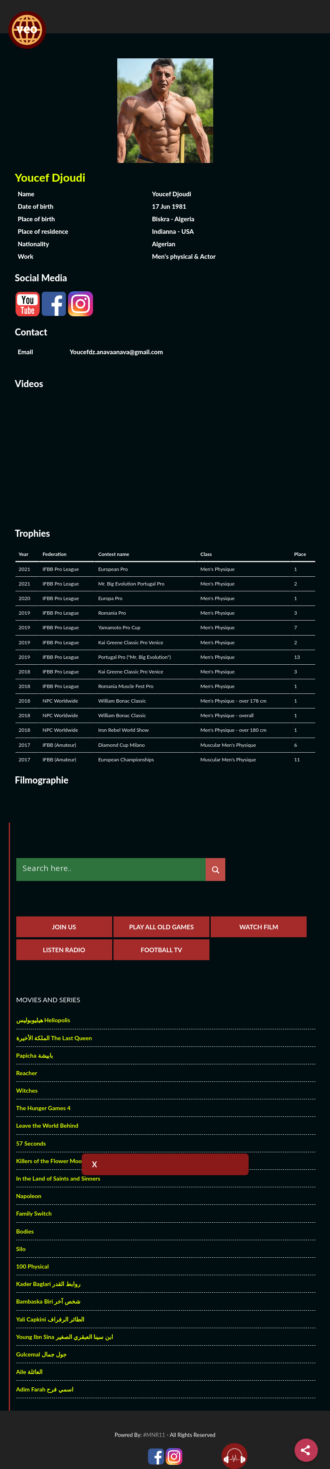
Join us (64, 927)
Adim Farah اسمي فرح (44, 1389)
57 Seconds (31, 1143)
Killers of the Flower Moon (50, 1160)
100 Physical (32, 1266)
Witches (27, 1090)
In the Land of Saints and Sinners (58, 1178)
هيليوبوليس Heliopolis (43, 1020)
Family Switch (34, 1213)
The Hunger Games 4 (43, 1107)
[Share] (306, 1450)
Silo (21, 1248)
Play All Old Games (161, 927)
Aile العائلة (29, 1371)
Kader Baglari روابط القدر (48, 1283)
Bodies (25, 1231)
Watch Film (258, 927)
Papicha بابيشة (34, 1055)
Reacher (26, 1072)
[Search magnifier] (215, 870)
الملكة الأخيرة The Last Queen (54, 1037)
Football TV (161, 949)
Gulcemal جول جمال (41, 1354)
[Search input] (113, 868)
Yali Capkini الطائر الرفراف (50, 1319)
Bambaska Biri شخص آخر (48, 1301)
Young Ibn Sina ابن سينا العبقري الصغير (64, 1336)
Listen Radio (64, 949)
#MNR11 (154, 1434)
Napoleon (29, 1195)
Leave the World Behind (47, 1125)
